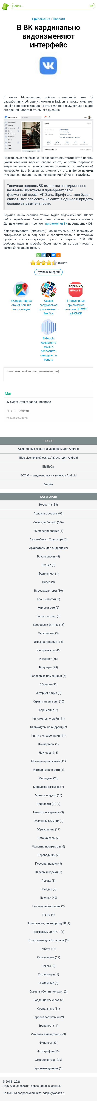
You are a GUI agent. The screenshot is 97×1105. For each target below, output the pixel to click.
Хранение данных (46, 1068)
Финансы (45, 1042)
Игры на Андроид (45, 641)
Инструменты (45, 650)
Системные (46, 983)
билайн (48, 484)
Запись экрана (46, 616)
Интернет (45, 659)
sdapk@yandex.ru (54, 1093)
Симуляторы (46, 974)
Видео (46, 582)
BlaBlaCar (48, 466)
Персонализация (46, 863)
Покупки (45, 897)
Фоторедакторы (45, 1059)
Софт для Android (44, 522)
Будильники (46, 573)
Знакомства (46, 633)
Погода (46, 880)
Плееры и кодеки (46, 872)
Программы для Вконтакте (46, 940)
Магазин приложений (45, 761)
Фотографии (45, 1051)
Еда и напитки (46, 599)
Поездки (46, 889)
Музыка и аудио (45, 795)
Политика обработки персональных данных (32, 1086)
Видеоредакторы (45, 590)
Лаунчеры (45, 752)
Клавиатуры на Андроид (46, 727)
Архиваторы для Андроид (46, 548)
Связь (46, 966)
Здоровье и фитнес (45, 624)
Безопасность (46, 556)
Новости (44, 504)
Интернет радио (46, 693)
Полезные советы (46, 513)
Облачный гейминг (46, 821)
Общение (45, 684)
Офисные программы (46, 846)
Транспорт (45, 1025)
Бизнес (46, 565)
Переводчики (46, 855)
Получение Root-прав (46, 906)
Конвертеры (46, 744)
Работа (45, 949)
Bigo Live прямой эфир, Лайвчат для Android (48, 457)
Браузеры (45, 667)
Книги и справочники (45, 735)
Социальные (45, 1008)
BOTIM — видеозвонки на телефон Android (49, 475)
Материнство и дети (46, 769)
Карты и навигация (45, 701)
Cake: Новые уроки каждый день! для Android (48, 448)
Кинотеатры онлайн (45, 718)
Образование (45, 829)
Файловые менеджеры (46, 1034)
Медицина (46, 778)
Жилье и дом (46, 607)
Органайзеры (46, 838)
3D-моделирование (46, 531)
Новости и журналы (46, 812)
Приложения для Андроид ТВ (46, 923)
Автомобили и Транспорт (46, 539)
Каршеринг (46, 710)
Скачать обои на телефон (46, 991)
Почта (46, 914)
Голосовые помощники (46, 676)
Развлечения (45, 957)
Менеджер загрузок (46, 786)
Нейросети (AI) (46, 804)
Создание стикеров (46, 1000)
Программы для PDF (46, 932)
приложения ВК (56, 223)
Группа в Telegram (48, 272)
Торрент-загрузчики (46, 1017)
